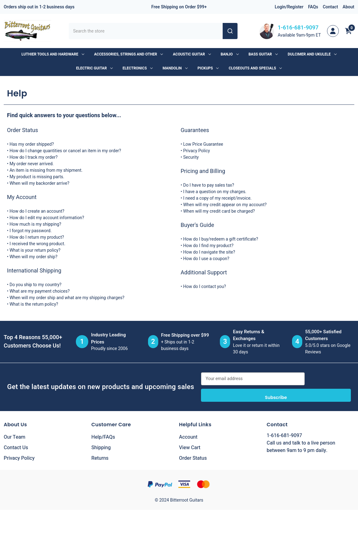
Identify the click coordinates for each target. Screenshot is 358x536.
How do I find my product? (208, 245)
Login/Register (289, 7)
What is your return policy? (35, 250)
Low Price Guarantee (203, 144)
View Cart (189, 447)
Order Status (193, 458)
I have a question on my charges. (214, 191)
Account (188, 437)
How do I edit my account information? (47, 218)
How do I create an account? (37, 211)
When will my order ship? (34, 257)
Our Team (14, 437)
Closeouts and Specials (255, 68)
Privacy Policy (196, 151)
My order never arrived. (32, 164)
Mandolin (175, 68)
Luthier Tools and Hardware (52, 54)
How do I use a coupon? (206, 258)
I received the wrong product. (37, 244)
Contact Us (16, 447)
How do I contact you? (204, 286)
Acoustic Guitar (192, 54)
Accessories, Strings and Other (128, 54)
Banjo (230, 54)
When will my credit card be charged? (219, 211)
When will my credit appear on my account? (225, 205)
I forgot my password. (31, 231)
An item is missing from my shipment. (46, 170)
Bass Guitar (263, 54)
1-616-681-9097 (298, 28)
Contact (330, 7)
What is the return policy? (34, 304)
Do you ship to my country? (36, 284)
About (348, 7)
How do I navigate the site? (209, 252)
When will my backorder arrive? (39, 183)
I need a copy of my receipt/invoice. (217, 198)
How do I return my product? (37, 237)
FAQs (313, 7)
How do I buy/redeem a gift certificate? (220, 239)
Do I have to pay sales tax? (208, 185)
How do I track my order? (34, 157)
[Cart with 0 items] (348, 31)
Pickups (208, 68)
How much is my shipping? (35, 224)
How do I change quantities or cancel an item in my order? (65, 151)
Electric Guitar (94, 68)
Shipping (101, 447)
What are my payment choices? (40, 291)
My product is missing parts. (37, 177)
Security (191, 157)
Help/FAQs (103, 437)
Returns (99, 458)
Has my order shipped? (32, 144)
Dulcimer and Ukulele (312, 54)
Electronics (138, 68)
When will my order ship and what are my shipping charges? (67, 298)
